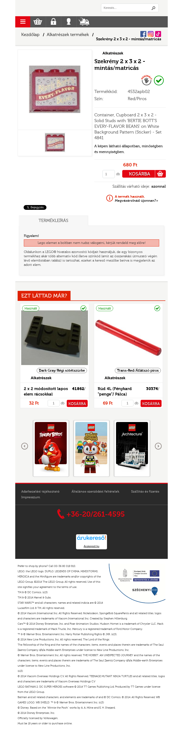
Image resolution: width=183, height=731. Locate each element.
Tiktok (158, 34)
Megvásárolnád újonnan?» (136, 199)
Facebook (143, 34)
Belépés (68, 21)
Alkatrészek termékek (68, 34)
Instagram (151, 34)
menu (22, 21)
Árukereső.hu (91, 546)
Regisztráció (53, 21)
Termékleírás (53, 220)
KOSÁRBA (147, 174)
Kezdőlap (30, 34)
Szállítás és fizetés (145, 492)
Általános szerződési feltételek (95, 492)
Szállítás (84, 21)
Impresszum (30, 497)
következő (158, 446)
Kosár (37, 21)
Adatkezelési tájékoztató (40, 492)
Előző (24, 446)
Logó (53, 8)
